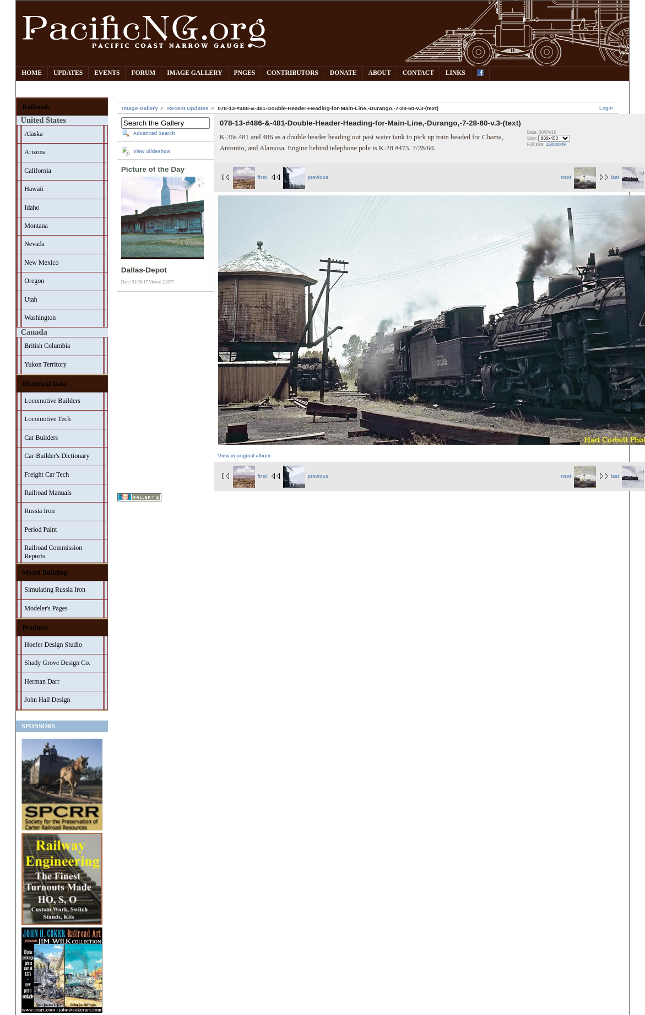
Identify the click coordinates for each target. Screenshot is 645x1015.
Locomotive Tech (47, 419)
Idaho (31, 207)
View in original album (244, 456)
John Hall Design (47, 699)
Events (107, 73)
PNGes (245, 73)
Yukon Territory (45, 364)
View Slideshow (152, 151)
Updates (68, 73)
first (250, 177)
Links (455, 73)
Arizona (35, 152)
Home (31, 73)
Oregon (34, 281)
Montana (36, 226)
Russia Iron (39, 511)
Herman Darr (41, 681)
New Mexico (41, 262)
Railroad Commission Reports (53, 552)
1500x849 (556, 144)
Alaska (33, 134)
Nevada (34, 244)
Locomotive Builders (52, 401)
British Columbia (47, 346)
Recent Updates (187, 108)
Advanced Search (154, 133)
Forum (143, 73)
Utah (30, 299)
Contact (418, 73)
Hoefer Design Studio (53, 644)
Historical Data (44, 384)
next (578, 177)
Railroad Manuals (48, 492)
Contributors (292, 73)
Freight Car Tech (46, 474)
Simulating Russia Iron (54, 589)
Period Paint (40, 529)
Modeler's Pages (45, 608)
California (37, 170)
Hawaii (34, 189)
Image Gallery (194, 73)
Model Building (44, 572)
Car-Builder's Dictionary (56, 456)
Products (35, 627)
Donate (343, 73)
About (379, 73)
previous (305, 177)
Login (606, 108)
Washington (40, 317)
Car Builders (41, 437)
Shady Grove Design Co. (57, 663)
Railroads (36, 107)
